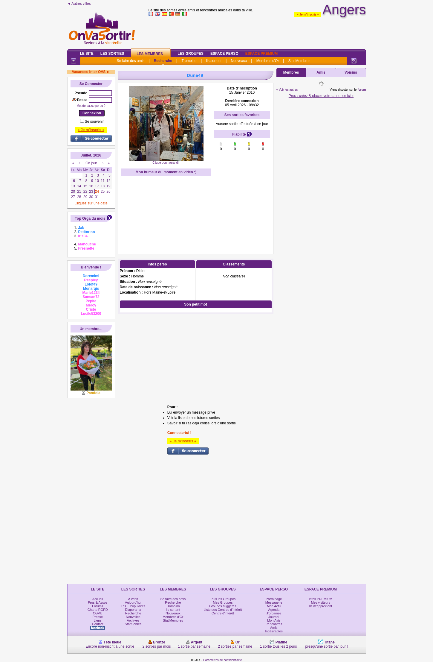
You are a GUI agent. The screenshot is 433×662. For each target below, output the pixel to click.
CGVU (97, 613)
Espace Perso (224, 53)
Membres (291, 72)
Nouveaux (239, 61)
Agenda (273, 609)
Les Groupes (191, 53)
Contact (97, 624)
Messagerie (273, 602)
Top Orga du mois (90, 218)
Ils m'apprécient (320, 606)
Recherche (163, 61)
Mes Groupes (222, 602)
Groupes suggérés (222, 606)
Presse (98, 617)
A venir (133, 599)
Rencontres (273, 624)
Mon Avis (273, 620)
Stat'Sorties (133, 624)
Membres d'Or (267, 61)
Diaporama (133, 609)
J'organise (273, 613)
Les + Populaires (133, 606)
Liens (98, 620)
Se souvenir (94, 121)
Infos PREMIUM (320, 599)
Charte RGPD (98, 609)
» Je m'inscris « (308, 14)
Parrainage (274, 599)
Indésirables (274, 631)
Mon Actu (274, 606)
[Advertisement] (257, 31)
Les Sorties (112, 53)
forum (361, 89)
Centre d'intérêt (223, 613)
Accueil (97, 599)
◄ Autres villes (79, 3)
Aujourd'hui (133, 602)
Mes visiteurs (320, 602)
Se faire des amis (131, 61)
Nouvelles (133, 617)
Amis (320, 72)
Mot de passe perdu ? (90, 105)
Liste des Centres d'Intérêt (223, 609)
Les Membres (150, 54)
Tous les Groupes (223, 599)
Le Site (87, 53)
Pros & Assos (97, 602)
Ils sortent (213, 61)
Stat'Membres (299, 61)
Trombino (188, 61)
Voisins (351, 72)
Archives (133, 620)
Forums (97, 606)
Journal (273, 617)
